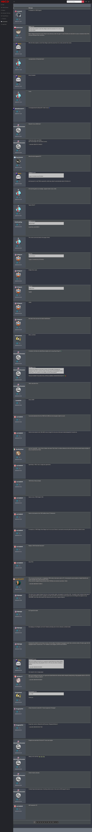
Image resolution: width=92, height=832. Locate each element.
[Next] (64, 822)
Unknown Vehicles (5, 13)
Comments (4, 21)
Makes (3, 10)
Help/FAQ (3, 24)
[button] (86, 1)
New (2, 4)
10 (59, 822)
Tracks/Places (4, 16)
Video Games (4, 7)
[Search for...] (74, 2)
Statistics (3, 18)
